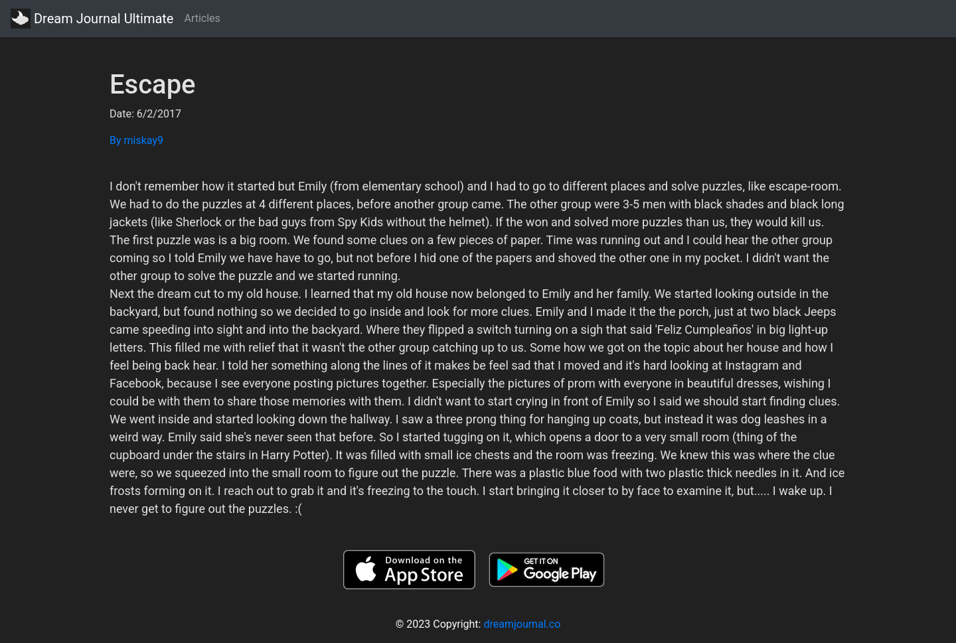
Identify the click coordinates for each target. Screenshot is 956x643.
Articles (202, 18)
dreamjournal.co (521, 624)
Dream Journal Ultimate (92, 19)
